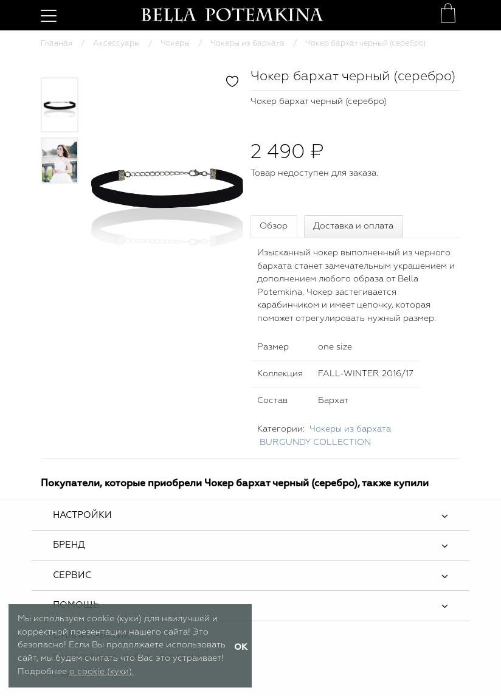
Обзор (274, 226)
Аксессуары (116, 43)
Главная (56, 43)
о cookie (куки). (101, 671)
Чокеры (175, 43)
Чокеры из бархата (247, 43)
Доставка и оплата (353, 226)
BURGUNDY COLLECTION (315, 442)
